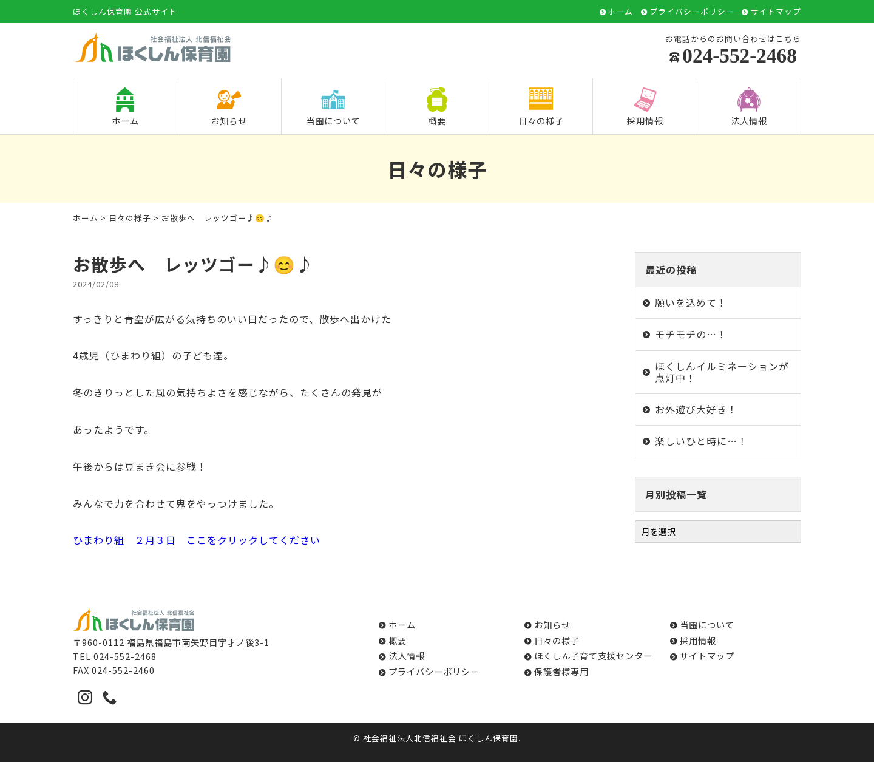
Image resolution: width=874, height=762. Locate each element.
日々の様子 (541, 107)
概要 (437, 107)
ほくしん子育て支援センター (593, 655)
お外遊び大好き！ (696, 409)
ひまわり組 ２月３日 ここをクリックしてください (196, 539)
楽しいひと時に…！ (701, 441)
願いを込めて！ (691, 302)
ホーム (620, 12)
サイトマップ (775, 12)
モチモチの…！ (691, 334)
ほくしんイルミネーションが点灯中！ (722, 372)
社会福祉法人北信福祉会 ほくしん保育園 (440, 738)
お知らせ (229, 107)
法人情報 (749, 107)
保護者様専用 (561, 671)
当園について (333, 107)
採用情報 (645, 107)
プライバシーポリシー (691, 12)
